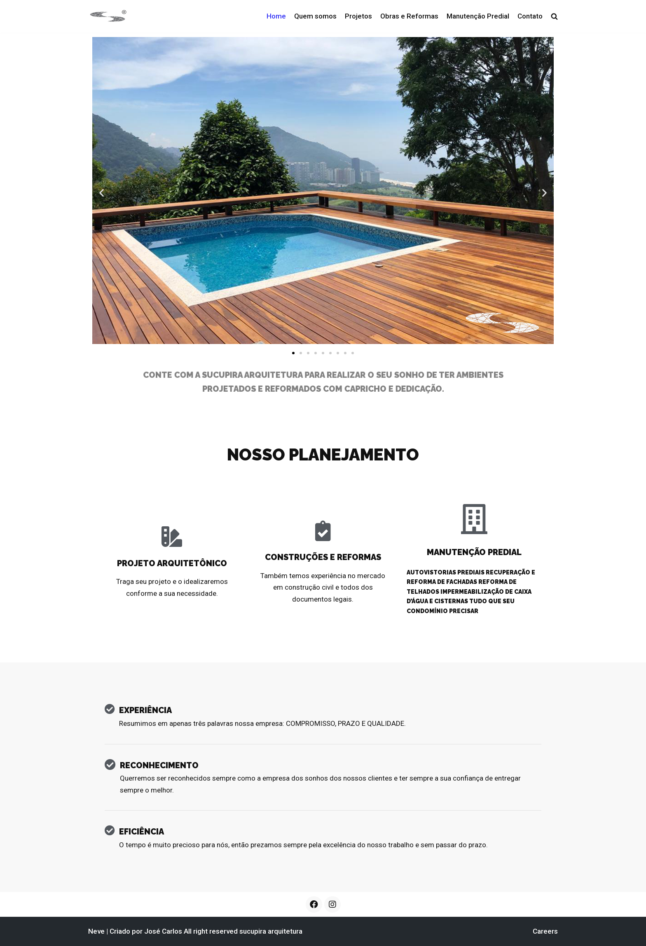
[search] (554, 16)
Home (276, 16)
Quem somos (315, 16)
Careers (545, 931)
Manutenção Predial (478, 16)
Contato (530, 16)
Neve (96, 931)
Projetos (358, 16)
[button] (293, 353)
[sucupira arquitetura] (107, 16)
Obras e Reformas (409, 16)
